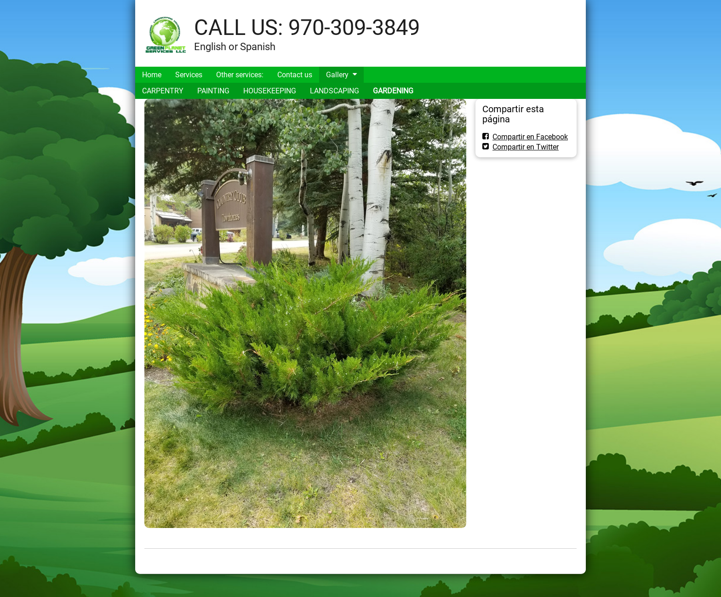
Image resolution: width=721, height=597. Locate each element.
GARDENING (393, 90)
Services (188, 74)
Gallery (337, 74)
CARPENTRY (162, 90)
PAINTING (213, 90)
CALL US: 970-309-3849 (307, 27)
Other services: (239, 74)
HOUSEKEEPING (269, 90)
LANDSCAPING (334, 90)
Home (151, 74)
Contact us (294, 74)
